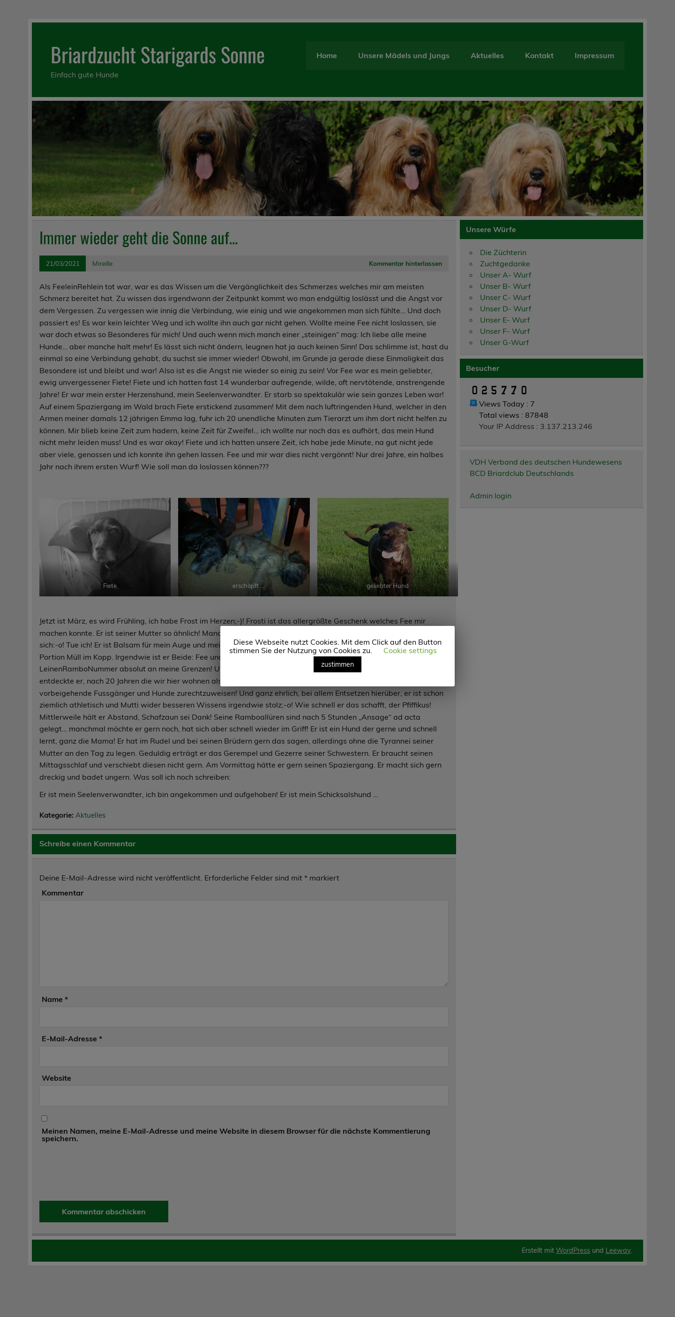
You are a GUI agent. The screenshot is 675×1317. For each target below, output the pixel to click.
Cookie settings (410, 650)
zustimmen (337, 664)
